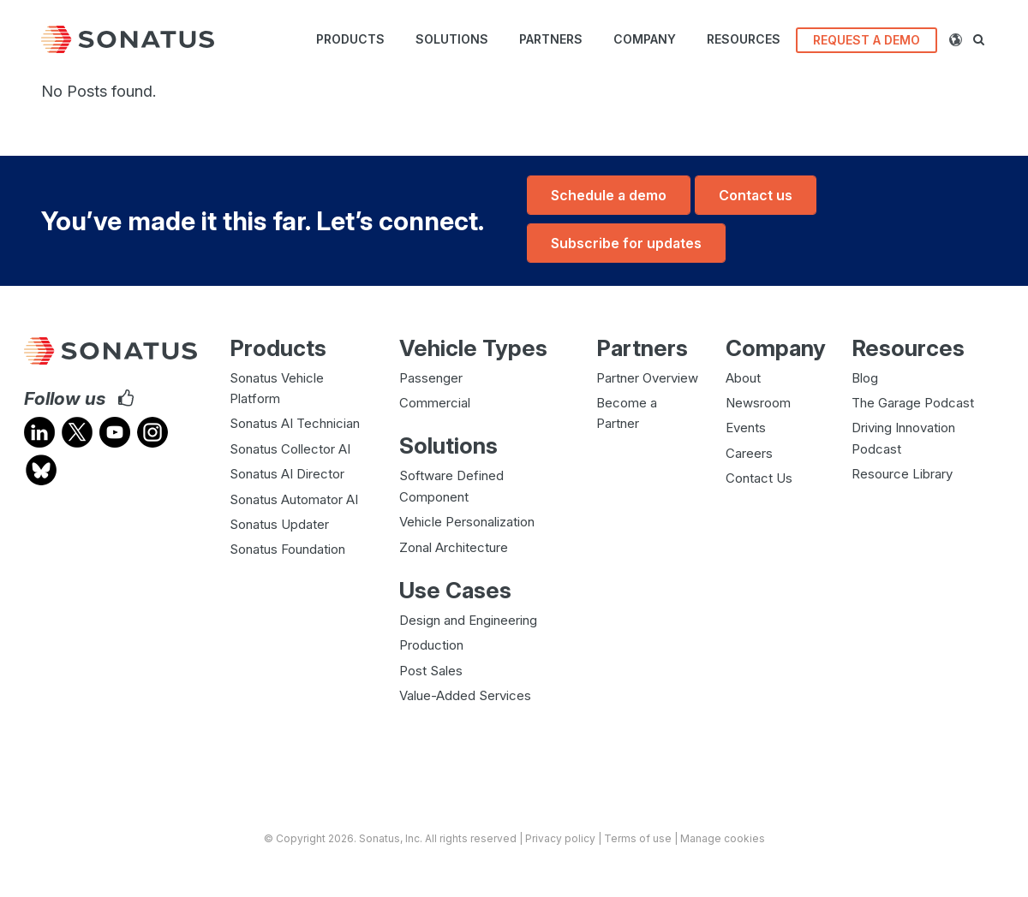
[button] (985, 39)
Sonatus (379, 837)
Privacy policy (560, 837)
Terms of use (638, 837)
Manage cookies (722, 837)
